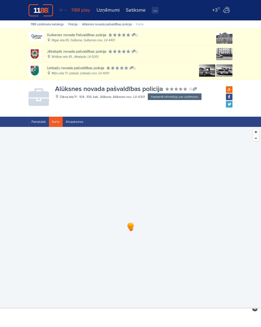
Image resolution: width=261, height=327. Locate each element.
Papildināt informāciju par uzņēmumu (174, 97)
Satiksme (136, 10)
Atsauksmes (74, 122)
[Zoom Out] (256, 138)
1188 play (80, 10)
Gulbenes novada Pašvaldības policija (76, 35)
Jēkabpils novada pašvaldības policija (76, 51)
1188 (41, 10)
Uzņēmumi (108, 10)
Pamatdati (39, 122)
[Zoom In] (256, 132)
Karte (56, 122)
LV (62, 10)
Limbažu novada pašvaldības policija (75, 68)
